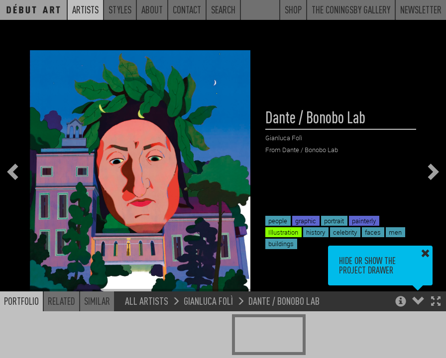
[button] (436, 304)
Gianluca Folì (208, 303)
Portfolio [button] (21, 303)
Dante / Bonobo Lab (284, 303)
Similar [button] (97, 303)
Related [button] (61, 303)
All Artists (146, 303)
